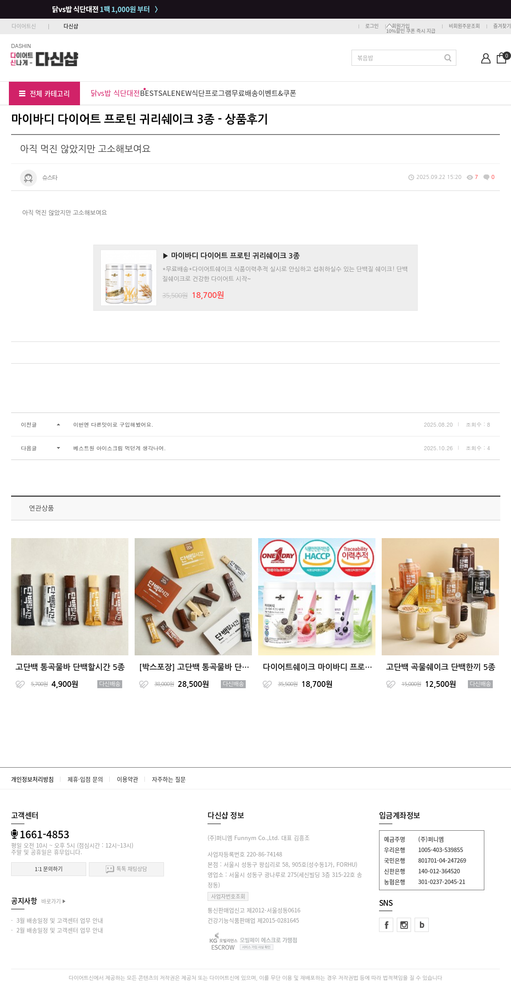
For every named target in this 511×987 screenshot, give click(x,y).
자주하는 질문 (169, 779)
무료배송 (245, 92)
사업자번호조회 (228, 896)
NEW (184, 92)
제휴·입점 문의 (85, 779)
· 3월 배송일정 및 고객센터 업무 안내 (57, 920)
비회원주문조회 (464, 26)
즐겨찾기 (502, 26)
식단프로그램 (212, 92)
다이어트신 (24, 26)
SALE (167, 92)
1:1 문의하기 (49, 869)
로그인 (372, 26)
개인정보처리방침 (32, 779)
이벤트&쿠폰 (277, 92)
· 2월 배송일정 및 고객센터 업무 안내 (57, 930)
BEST (149, 92)
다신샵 (71, 26)
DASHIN (21, 45)
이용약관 (127, 779)
